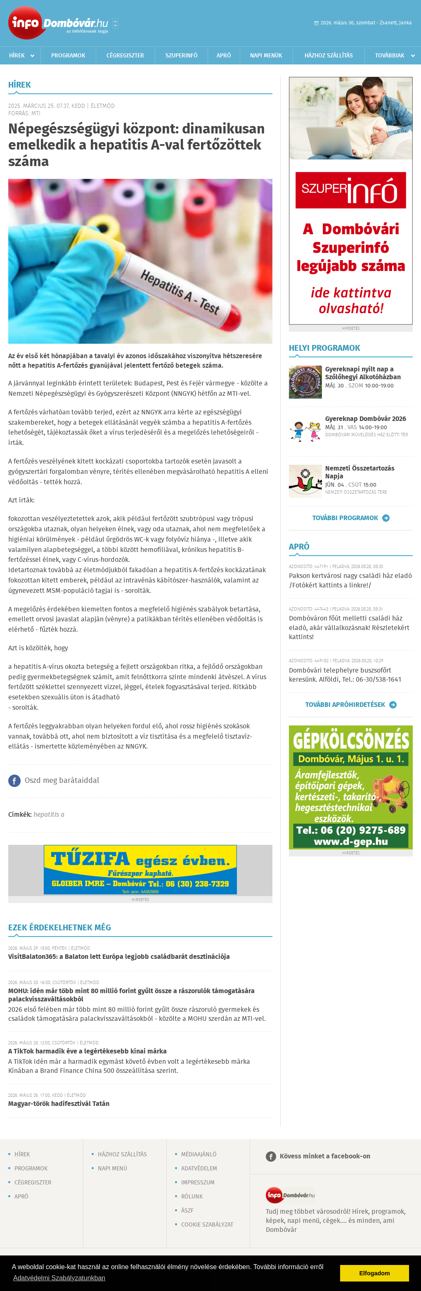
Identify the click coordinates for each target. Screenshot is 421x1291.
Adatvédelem (199, 1168)
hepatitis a (48, 815)
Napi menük (266, 55)
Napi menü (112, 1168)
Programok (68, 55)
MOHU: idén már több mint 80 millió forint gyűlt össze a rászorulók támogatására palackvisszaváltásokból (131, 995)
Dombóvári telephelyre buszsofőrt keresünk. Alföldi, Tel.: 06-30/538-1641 (345, 675)
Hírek (17, 55)
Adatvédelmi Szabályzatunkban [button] (59, 1277)
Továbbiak (389, 55)
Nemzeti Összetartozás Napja (360, 473)
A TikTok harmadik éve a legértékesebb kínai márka (87, 1051)
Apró (224, 55)
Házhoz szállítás (329, 55)
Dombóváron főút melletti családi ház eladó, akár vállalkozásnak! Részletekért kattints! (349, 627)
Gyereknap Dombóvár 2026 (365, 419)
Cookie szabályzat (207, 1224)
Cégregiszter (125, 55)
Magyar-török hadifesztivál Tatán (58, 1104)
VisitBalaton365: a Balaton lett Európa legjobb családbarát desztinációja (119, 957)
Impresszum (198, 1182)
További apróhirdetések (345, 705)
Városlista (115, 23)
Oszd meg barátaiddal (62, 781)
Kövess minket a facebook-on (325, 1156)
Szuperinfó (182, 55)
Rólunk (192, 1196)
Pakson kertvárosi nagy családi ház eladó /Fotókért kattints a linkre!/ (350, 580)
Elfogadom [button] (375, 1273)
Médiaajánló (199, 1154)
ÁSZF (187, 1210)
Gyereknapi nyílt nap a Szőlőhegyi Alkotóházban (363, 373)
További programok (345, 518)
